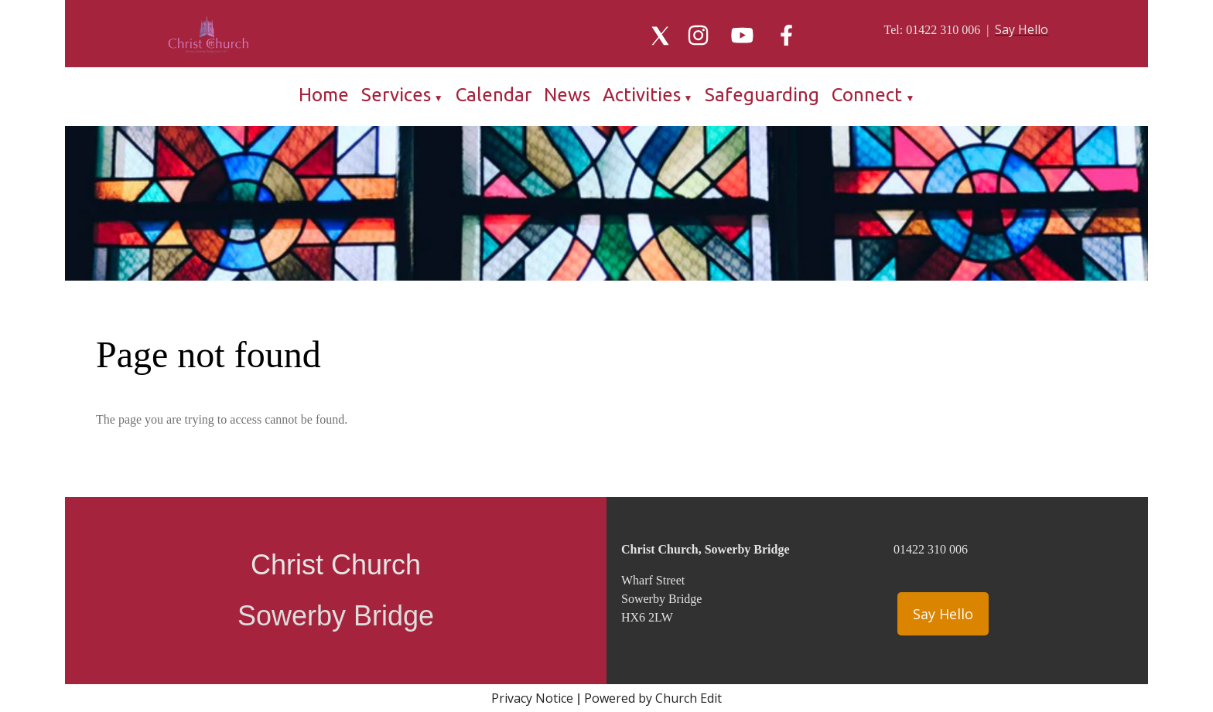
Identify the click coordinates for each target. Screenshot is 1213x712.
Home (324, 94)
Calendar (493, 94)
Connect (867, 94)
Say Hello (943, 614)
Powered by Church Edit (653, 698)
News (567, 94)
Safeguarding (762, 94)
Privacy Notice (532, 698)
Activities (642, 94)
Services (396, 94)
